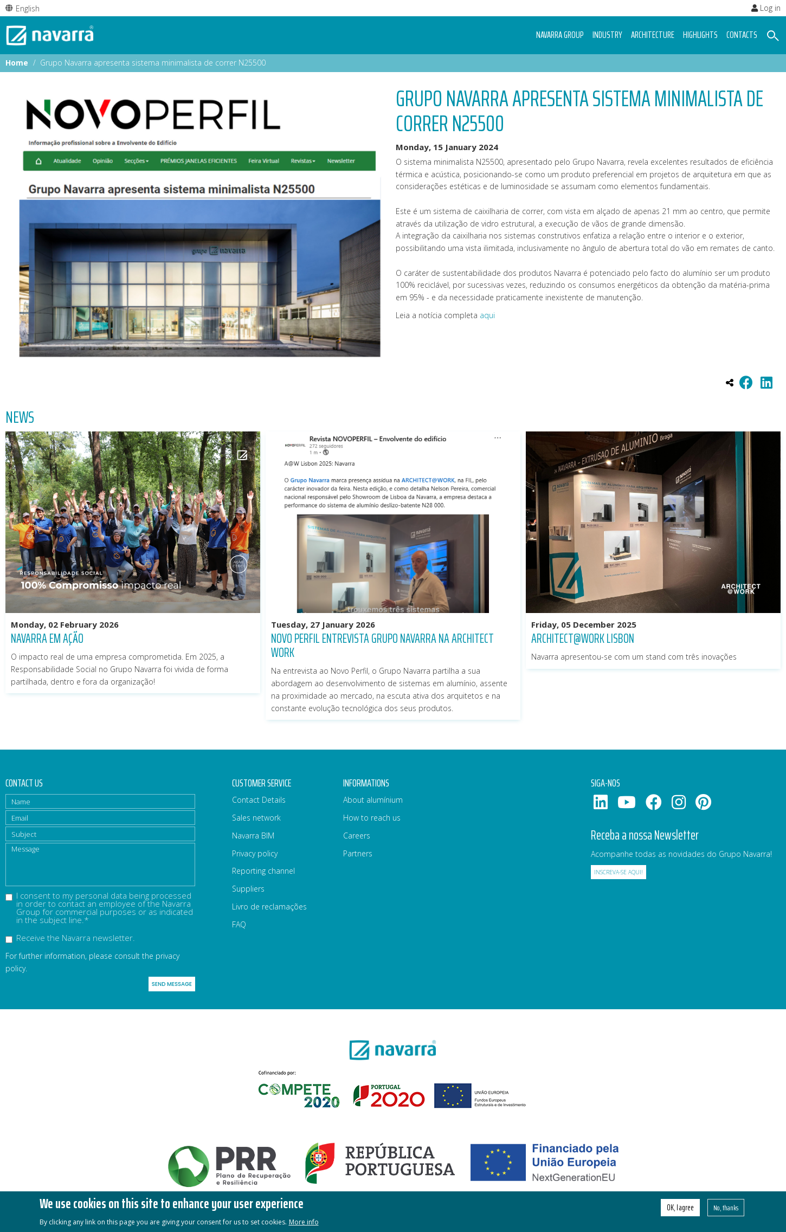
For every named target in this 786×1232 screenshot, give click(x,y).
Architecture (652, 34)
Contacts (741, 34)
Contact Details (259, 800)
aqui (488, 315)
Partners (357, 853)
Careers (356, 835)
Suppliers (248, 888)
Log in (766, 8)
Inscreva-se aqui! (618, 872)
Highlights (700, 34)
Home (16, 62)
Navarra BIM (253, 835)
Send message (172, 984)
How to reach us (372, 817)
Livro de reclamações (269, 906)
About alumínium (373, 800)
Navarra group (560, 34)
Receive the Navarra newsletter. (70, 938)
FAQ (239, 924)
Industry (607, 34)
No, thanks (725, 1209)
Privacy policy (255, 853)
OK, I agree (680, 1209)
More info (304, 1223)
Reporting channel (263, 871)
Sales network (256, 817)
